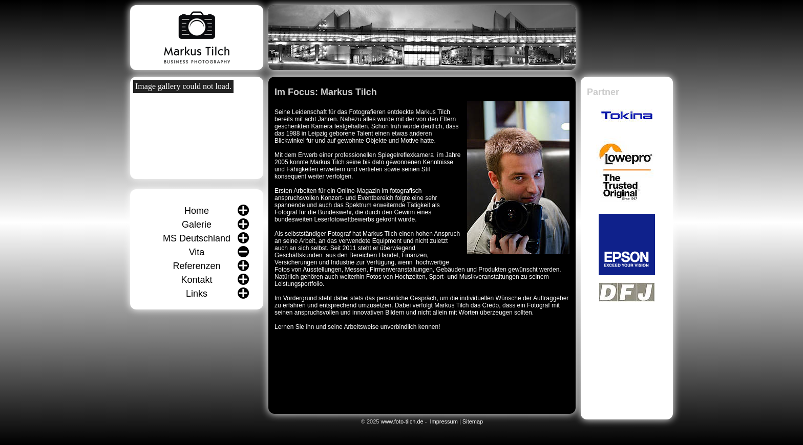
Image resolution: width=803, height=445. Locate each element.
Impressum (443, 421)
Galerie (197, 224)
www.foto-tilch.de (402, 421)
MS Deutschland (196, 238)
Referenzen (196, 266)
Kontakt (196, 280)
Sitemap (472, 421)
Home (196, 211)
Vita (197, 252)
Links (196, 293)
